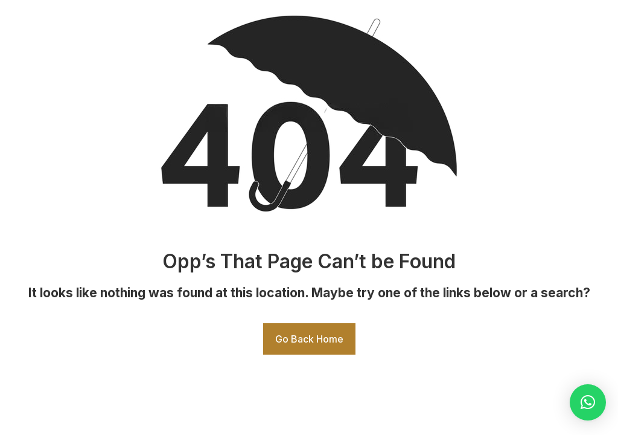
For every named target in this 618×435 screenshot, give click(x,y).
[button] (588, 402)
